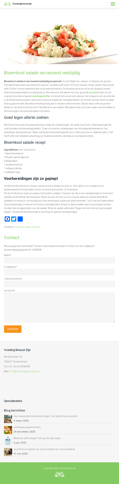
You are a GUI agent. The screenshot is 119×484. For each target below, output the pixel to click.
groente (93, 92)
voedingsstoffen (41, 96)
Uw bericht (9, 290)
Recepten (26, 227)
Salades (36, 227)
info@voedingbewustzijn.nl (24, 371)
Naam (7, 255)
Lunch (17, 227)
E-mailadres (10, 267)
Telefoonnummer (13, 279)
